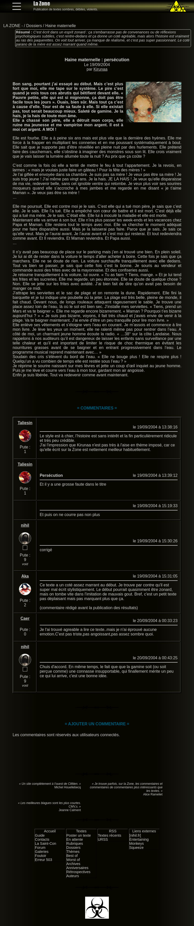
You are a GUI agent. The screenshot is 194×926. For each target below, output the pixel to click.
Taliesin (25, 423)
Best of (72, 856)
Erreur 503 (43, 860)
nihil (25, 525)
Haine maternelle (60, 26)
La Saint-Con (45, 843)
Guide (39, 835)
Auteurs (72, 876)
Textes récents (109, 835)
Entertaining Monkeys (139, 841)
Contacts (42, 839)
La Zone (41, 3)
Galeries (41, 852)
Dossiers (34, 26)
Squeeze (136, 848)
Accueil (50, 831)
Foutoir (40, 856)
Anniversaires (77, 868)
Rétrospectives (78, 872)
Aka (25, 576)
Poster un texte (78, 835)
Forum (40, 848)
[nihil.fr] (135, 835)
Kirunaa (100, 69)
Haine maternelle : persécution (97, 59)
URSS (103, 839)
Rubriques (74, 843)
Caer (25, 618)
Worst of (73, 860)
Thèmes (73, 852)
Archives (73, 864)
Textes (81, 831)
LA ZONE (11, 26)
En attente (74, 839)
